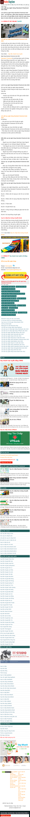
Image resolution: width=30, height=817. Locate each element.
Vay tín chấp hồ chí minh (6, 544)
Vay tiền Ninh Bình (5, 613)
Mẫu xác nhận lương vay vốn (7, 737)
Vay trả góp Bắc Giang (6, 626)
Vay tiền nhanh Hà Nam (6, 611)
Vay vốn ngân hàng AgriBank (7, 677)
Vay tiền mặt (12, 787)
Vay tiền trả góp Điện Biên (6, 591)
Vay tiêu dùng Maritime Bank (7, 710)
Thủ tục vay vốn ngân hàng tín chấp (10, 300)
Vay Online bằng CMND (21, 813)
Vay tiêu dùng (3, 670)
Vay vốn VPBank (13, 780)
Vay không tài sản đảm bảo (8, 310)
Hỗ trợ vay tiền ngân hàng (8, 261)
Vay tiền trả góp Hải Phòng (7, 580)
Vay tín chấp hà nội (5, 542)
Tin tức (3, 357)
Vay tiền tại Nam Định (5, 609)
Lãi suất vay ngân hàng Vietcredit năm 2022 (12, 334)
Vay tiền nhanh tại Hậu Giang (7, 635)
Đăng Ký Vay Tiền (6, 462)
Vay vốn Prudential (14, 786)
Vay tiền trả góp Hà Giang (6, 589)
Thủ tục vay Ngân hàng (6, 721)
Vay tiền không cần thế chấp (7, 712)
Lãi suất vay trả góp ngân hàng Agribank (11, 327)
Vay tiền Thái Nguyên (5, 628)
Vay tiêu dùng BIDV (5, 690)
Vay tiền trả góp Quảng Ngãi (7, 642)
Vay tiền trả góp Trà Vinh (6, 607)
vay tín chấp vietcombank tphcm (8, 551)
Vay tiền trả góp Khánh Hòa (7, 637)
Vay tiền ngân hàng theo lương (9, 296)
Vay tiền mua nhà (22, 298)
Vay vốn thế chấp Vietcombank (8, 688)
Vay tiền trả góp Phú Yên (6, 644)
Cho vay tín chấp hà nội (6, 535)
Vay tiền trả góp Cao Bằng (7, 596)
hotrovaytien (8, 266)
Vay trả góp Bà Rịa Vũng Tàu (7, 639)
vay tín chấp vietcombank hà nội (8, 548)
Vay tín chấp (4, 813)
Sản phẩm (3, 488)
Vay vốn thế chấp (18, 4)
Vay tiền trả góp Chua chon (7, 559)
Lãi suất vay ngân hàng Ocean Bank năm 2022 (13, 351)
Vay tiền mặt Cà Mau (5, 615)
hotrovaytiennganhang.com (13, 269)
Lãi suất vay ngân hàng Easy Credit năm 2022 (13, 337)
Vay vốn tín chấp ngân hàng (8, 286)
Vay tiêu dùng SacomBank (7, 697)
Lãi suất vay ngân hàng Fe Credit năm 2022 (12, 343)
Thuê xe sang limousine (6, 733)
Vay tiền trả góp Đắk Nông (7, 578)
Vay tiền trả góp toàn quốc (9, 556)
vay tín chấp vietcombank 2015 (8, 546)
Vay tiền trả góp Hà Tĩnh (6, 624)
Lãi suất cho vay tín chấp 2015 (8, 538)
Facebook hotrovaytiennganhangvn (9, 455)
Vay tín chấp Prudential (6, 718)
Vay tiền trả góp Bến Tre (6, 620)
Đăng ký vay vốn (5, 815)
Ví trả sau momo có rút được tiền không (11, 320)
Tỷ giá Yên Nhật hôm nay (16, 400)
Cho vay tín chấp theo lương (8, 289)
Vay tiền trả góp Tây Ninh (6, 631)
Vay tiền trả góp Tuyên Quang (7, 587)
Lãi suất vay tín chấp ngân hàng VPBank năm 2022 (14, 330)
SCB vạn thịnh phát (6, 323)
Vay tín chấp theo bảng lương (8, 314)
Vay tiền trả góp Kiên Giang (7, 622)
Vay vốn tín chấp (9, 4)
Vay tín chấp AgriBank (5, 675)
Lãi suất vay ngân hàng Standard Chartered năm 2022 (15, 339)
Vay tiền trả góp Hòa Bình (6, 576)
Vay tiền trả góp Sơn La (6, 567)
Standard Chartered (6, 58)
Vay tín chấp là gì (21, 305)
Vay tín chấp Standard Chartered (19, 469)
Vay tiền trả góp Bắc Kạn (6, 561)
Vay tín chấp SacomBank (6, 694)
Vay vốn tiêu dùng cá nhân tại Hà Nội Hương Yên (13, 293)
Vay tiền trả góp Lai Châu (6, 570)
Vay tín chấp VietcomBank (7, 683)
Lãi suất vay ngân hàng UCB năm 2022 (11, 336)
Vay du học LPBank (15, 419)
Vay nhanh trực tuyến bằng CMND (11, 360)
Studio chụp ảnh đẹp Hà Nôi (7, 730)
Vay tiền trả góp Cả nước (6, 572)
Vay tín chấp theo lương (6, 714)
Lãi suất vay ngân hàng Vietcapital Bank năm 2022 (14, 348)
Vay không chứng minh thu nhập (9, 312)
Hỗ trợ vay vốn (5, 452)
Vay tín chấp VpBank (5, 701)
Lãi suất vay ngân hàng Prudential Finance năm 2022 (14, 346)
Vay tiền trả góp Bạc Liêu (6, 618)
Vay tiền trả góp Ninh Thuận (7, 602)
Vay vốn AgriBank (13, 771)
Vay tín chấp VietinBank (6, 679)
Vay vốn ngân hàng (6, 647)
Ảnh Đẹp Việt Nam (5, 735)
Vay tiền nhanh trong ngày (8, 303)
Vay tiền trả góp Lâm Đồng (7, 598)
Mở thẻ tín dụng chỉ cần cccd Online (10, 318)
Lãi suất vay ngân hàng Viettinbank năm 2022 (13, 344)
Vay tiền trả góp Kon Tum (6, 585)
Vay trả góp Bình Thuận (6, 604)
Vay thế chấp (11, 813)
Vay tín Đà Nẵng (21, 797)
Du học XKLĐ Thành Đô (6, 726)
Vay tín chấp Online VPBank (8, 429)
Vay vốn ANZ (13, 781)
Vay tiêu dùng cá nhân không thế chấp (11, 291)
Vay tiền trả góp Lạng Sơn (6, 563)
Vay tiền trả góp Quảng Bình (7, 565)
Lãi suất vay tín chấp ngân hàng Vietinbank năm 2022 (15, 329)
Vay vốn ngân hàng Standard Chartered (13, 466)
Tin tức (2, 4)
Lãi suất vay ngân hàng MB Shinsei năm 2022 (13, 332)
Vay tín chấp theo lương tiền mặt (8, 716)
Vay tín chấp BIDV (4, 692)
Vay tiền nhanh (5, 531)
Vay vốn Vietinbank (14, 776)
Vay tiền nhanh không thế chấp (9, 305)
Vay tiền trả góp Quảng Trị (7, 583)
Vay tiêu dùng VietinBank (6, 681)
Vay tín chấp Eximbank (6, 705)
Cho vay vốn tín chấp (21, 286)
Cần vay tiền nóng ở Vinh (6, 533)
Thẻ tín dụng (3, 672)
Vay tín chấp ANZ (4, 699)
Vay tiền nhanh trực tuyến (15, 54)
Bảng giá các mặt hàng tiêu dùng (9, 325)
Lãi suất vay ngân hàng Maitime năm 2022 (12, 341)
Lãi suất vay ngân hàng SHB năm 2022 (11, 349)
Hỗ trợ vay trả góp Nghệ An (7, 633)
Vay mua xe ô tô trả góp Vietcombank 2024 (12, 322)
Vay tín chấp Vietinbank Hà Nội (8, 553)
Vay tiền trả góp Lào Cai (6, 594)
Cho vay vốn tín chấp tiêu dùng (9, 298)
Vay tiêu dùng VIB (13, 307)
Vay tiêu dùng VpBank (6, 703)
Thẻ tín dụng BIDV (22, 312)
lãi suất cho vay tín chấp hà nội (8, 540)
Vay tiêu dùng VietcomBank (7, 686)
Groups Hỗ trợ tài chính (6, 457)
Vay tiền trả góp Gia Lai (6, 600)
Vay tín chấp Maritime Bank (7, 707)
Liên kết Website (5, 723)
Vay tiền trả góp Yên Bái (6, 574)
